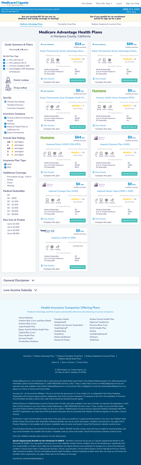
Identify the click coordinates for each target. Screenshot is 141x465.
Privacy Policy (82, 362)
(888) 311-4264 (131, 9)
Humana (10, 123)
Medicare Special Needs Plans (69, 358)
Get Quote (87, 3)
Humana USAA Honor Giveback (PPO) (115, 97)
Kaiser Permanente (15, 132)
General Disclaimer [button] (19, 280)
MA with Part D (16, 60)
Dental (10, 179)
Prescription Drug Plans (67, 24)
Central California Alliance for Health (20, 119)
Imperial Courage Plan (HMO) (63, 191)
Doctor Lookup (17, 80)
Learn (119, 3)
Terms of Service (68, 362)
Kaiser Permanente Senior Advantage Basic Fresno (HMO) (69, 50)
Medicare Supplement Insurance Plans (106, 24)
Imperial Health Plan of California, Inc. (17, 128)
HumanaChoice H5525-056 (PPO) (63, 144)
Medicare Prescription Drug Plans (70, 356)
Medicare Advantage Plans (31, 24)
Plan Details (47, 78)
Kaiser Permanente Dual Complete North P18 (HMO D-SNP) (70, 97)
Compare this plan (51, 82)
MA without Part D (17, 63)
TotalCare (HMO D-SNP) (63, 237)
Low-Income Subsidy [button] (20, 290)
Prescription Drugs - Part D (19, 176)
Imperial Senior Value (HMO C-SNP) (115, 191)
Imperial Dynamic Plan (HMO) (115, 144)
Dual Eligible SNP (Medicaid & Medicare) (21, 70)
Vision (10, 182)
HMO (9, 164)
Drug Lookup (16, 88)
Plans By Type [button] (103, 3)
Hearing (10, 185)
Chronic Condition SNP (19, 66)
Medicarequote (14, 2)
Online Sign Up (78, 80)
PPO (9, 167)
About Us (55, 362)
